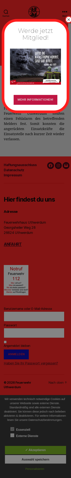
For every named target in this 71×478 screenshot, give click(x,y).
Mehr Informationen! (35, 99)
